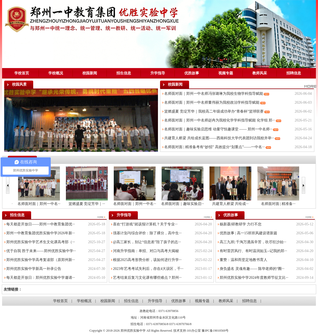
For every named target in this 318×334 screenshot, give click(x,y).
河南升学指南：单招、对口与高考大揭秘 (146, 251)
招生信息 (123, 73)
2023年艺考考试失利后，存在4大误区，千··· (148, 269)
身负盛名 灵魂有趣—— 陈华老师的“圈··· (252, 269)
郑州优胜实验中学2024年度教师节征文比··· (254, 278)
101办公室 (194, 330)
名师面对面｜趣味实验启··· (227, 204)
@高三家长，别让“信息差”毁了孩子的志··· (147, 242)
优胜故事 (191, 73)
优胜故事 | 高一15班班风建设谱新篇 (248, 233)
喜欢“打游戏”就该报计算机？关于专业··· (145, 224)
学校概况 (55, 73)
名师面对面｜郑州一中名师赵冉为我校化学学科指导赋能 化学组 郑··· (219, 120)
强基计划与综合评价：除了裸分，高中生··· (147, 233)
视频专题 (225, 73)
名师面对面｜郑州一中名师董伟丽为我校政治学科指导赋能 (211, 102)
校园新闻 (89, 73)
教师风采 (259, 73)
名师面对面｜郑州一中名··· (36, 204)
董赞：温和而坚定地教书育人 (243, 260)
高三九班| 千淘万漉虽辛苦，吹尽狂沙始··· (253, 242)
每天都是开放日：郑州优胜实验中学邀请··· (40, 278)
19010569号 (221, 330)
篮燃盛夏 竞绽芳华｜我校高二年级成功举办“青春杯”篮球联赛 (214, 111)
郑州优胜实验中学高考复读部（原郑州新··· (40, 260)
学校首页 (21, 73)
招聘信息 (293, 73)
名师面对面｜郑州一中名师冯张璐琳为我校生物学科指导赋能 (213, 94)
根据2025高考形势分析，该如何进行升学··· (147, 260)
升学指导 (157, 73)
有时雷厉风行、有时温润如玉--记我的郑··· (253, 251)
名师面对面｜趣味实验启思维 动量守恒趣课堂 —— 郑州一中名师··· (218, 129)
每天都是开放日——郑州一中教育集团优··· (40, 224)
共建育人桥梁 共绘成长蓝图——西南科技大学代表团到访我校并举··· (219, 138)
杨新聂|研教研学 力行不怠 (241, 224)
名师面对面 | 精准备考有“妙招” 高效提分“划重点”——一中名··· (214, 147)
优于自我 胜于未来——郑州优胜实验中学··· (41, 251)
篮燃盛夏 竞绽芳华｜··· (131, 204)
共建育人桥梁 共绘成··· (275, 204)
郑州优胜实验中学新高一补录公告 (33, 269)
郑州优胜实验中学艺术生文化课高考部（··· (40, 242)
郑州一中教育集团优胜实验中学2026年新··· (40, 233)
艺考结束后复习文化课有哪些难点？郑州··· (147, 278)
